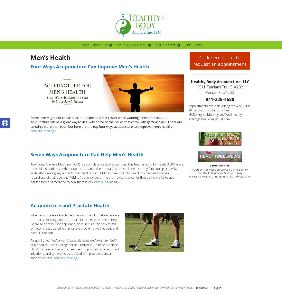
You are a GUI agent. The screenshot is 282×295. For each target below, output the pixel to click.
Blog (158, 45)
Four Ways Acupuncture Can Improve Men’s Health (90, 66)
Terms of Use (167, 287)
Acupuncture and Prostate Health (70, 205)
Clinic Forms (193, 45)
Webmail (201, 287)
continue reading (43, 131)
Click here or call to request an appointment (220, 60)
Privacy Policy (184, 287)
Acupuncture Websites (70, 287)
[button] (5, 123)
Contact (169, 45)
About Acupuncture (131, 45)
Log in (217, 287)
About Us (99, 45)
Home (85, 45)
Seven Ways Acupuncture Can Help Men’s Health (87, 154)
